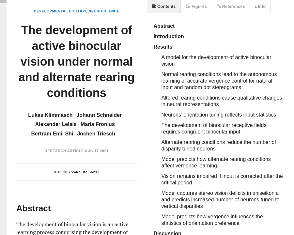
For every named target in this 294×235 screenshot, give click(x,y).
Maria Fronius (98, 124)
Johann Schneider (99, 115)
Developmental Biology (60, 11)
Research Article (64, 151)
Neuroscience (103, 11)
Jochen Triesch (96, 133)
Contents (164, 6)
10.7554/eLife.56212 (81, 172)
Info (260, 6)
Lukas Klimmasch (50, 115)
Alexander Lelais (56, 124)
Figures (196, 6)
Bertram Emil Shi (52, 133)
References (231, 6)
